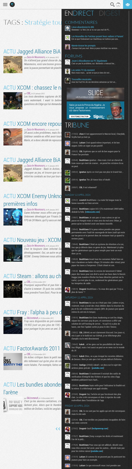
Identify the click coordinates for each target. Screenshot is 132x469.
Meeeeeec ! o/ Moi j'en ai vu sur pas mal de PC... (91, 29)
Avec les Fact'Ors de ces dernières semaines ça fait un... (94, 82)
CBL (29, 93)
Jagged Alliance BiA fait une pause (48, 51)
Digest (109, 13)
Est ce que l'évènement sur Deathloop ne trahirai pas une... (95, 39)
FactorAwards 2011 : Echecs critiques (51, 348)
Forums (73, 56)
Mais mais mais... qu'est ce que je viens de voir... (91, 72)
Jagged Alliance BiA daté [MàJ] (44, 159)
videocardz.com (92, 211)
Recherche (112, 4)
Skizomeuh (32, 318)
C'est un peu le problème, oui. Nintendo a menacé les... (94, 63)
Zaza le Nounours (36, 57)
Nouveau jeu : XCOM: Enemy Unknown (51, 239)
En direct (79, 13)
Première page (58, 429)
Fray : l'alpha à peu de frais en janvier (50, 312)
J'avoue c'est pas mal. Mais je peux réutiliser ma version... (95, 48)
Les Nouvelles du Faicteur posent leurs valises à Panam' (97, 36)
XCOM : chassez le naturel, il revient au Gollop (60, 87)
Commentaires (81, 22)
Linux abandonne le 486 (83, 27)
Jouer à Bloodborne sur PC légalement (89, 60)
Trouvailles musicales (81, 79)
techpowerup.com (100, 428)
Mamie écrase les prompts (84, 45)
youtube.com (97, 367)
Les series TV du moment (83, 70)
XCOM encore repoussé (35, 123)
